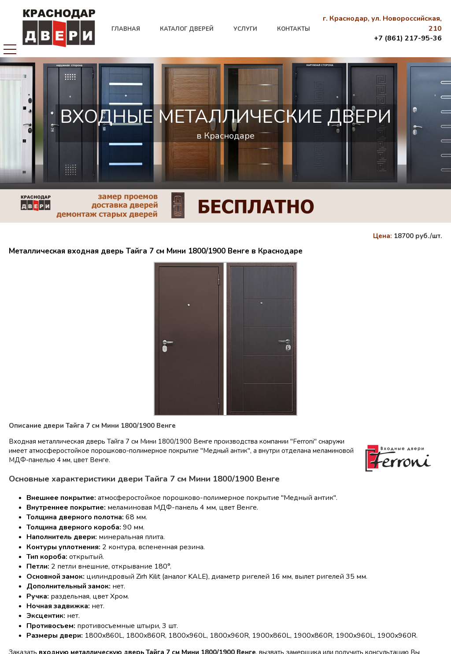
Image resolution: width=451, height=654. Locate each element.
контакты (293, 29)
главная (125, 29)
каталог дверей (187, 29)
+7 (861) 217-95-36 (408, 38)
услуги (245, 29)
